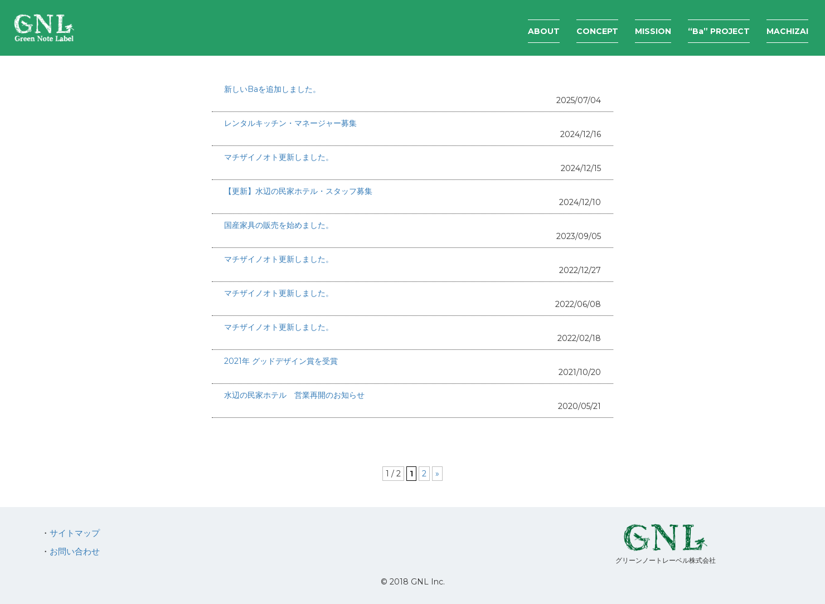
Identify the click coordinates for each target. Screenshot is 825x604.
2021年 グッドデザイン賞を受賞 (281, 361)
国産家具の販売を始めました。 (278, 225)
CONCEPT (597, 31)
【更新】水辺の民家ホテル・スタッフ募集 (298, 191)
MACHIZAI (787, 31)
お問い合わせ (75, 551)
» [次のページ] (437, 474)
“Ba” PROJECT (719, 31)
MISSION (653, 31)
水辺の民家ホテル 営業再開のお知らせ (294, 395)
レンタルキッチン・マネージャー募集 (290, 123)
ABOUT (544, 31)
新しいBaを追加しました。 (272, 89)
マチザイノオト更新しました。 (278, 157)
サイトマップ (75, 533)
